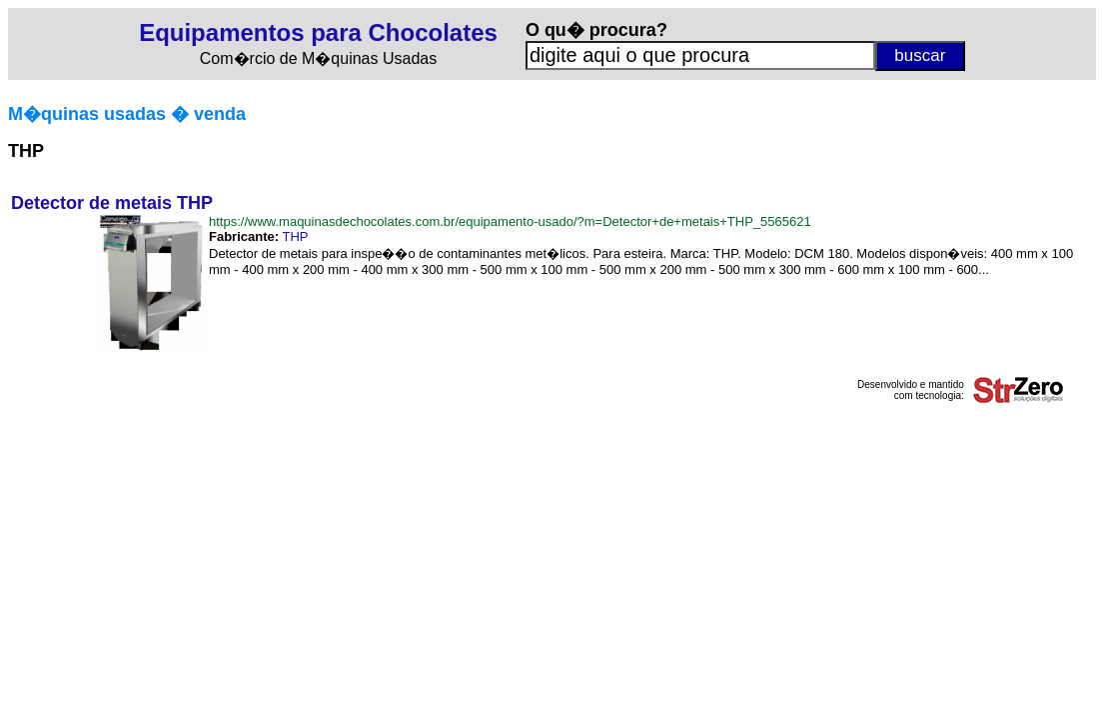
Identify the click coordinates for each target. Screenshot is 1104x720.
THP (295, 236)
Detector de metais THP (112, 203)
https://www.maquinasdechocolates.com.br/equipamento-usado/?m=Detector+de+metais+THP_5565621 (510, 221)
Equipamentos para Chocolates (318, 32)
